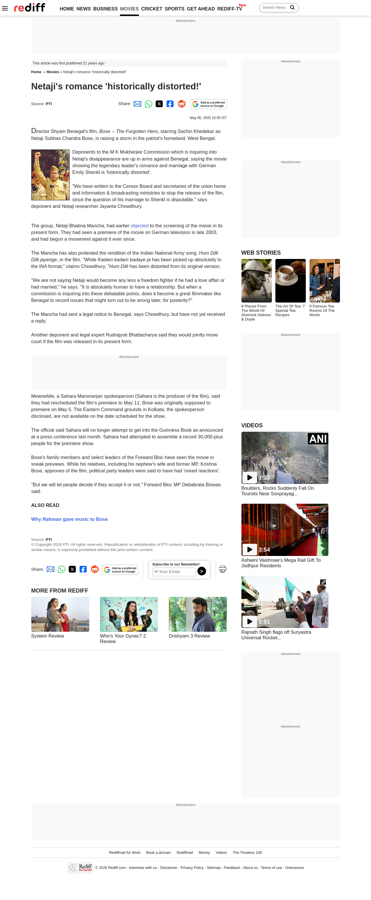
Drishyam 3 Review (189, 635)
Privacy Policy (192, 867)
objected (140, 225)
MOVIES (129, 8)
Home (36, 72)
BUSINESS (105, 8)
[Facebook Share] (169, 103)
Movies (53, 72)
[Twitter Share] (158, 103)
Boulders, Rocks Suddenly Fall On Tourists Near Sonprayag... (277, 490)
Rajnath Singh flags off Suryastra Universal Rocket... (276, 634)
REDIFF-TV (229, 8)
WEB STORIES (261, 252)
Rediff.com (117, 867)
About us (250, 867)
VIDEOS (252, 425)
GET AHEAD (201, 8)
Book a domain (158, 852)
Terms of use (271, 867)
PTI (49, 104)
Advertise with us (143, 867)
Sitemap (214, 867)
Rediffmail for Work (124, 852)
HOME (67, 8)
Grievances (294, 867)
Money (204, 852)
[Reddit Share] (180, 103)
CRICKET (151, 8)
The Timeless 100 (247, 852)
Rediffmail (185, 852)
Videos (221, 852)
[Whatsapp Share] (147, 103)
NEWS (84, 8)
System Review (47, 635)
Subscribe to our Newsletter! (176, 564)
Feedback (232, 867)
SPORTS (175, 8)
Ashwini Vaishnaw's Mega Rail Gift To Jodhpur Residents (281, 562)
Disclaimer (168, 867)
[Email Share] (136, 103)
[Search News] (290, 7)
